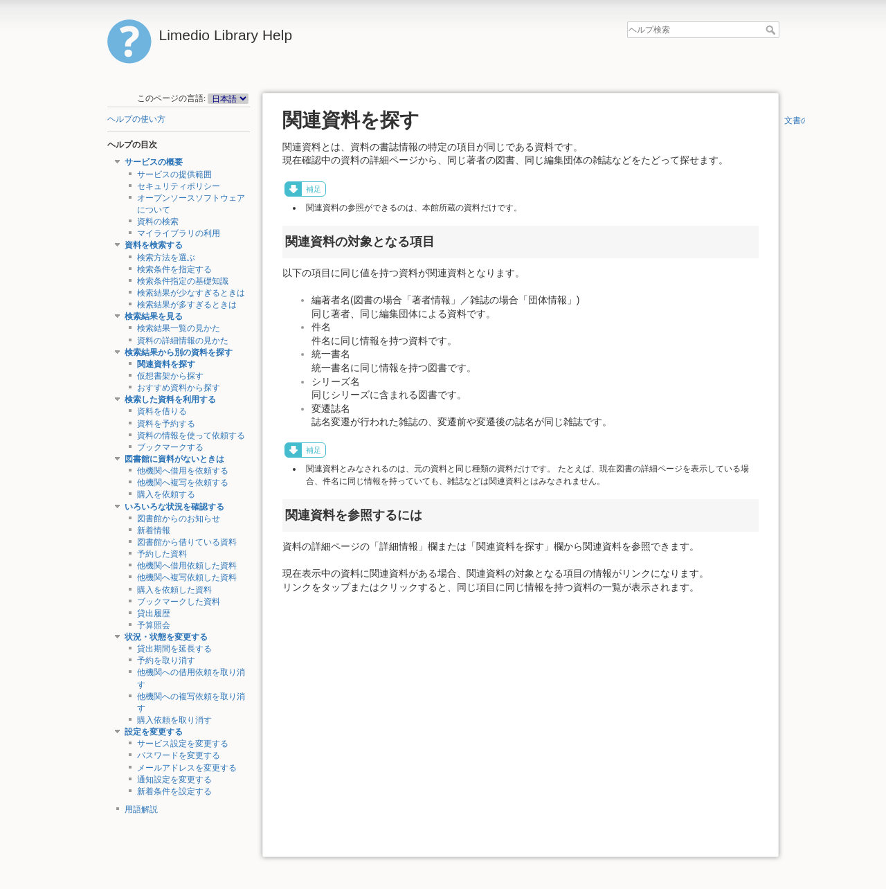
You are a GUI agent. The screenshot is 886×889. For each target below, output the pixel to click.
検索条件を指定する (174, 269)
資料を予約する (166, 424)
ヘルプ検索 (772, 30)
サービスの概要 (154, 162)
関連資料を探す (166, 364)
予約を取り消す (166, 660)
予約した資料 (162, 554)
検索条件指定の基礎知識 (182, 281)
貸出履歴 (153, 613)
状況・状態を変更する (166, 637)
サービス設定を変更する (182, 743)
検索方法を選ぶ (166, 257)
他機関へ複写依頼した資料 (187, 577)
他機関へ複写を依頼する (182, 482)
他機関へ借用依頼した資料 (187, 566)
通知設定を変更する (174, 779)
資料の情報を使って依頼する (191, 435)
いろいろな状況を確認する (174, 507)
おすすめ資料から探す (178, 388)
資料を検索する (154, 245)
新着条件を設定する (174, 791)
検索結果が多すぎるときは (187, 304)
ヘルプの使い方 (136, 119)
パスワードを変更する (178, 755)
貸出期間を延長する (174, 649)
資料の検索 (158, 221)
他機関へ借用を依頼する (182, 471)
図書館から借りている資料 (187, 542)
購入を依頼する (166, 494)
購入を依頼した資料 (174, 590)
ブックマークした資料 (178, 602)
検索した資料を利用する (170, 399)
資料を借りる (162, 411)
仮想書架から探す (170, 376)
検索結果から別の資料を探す (179, 352)
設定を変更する (154, 732)
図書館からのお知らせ (178, 518)
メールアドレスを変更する (187, 768)
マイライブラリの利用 (178, 233)
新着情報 (153, 530)
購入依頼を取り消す (174, 720)
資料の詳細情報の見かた (182, 340)
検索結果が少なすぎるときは (191, 293)
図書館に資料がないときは (174, 459)
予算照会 (153, 625)
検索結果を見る (154, 316)
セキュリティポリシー (178, 186)
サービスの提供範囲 (174, 174)
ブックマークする (170, 447)
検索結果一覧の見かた (178, 328)
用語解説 (141, 809)
